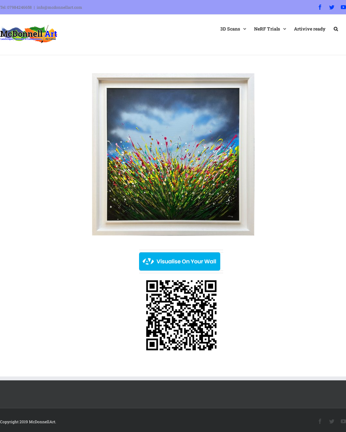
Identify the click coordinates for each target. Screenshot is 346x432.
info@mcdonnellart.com (59, 7)
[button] (336, 28)
